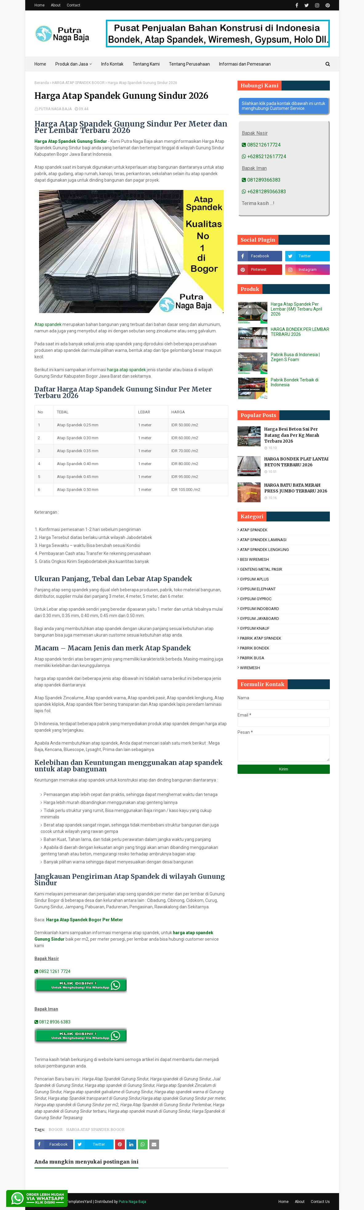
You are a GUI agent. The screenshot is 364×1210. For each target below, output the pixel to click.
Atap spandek (48, 324)
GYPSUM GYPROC (255, 599)
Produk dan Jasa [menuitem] (71, 64)
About (56, 5)
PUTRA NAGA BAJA (55, 109)
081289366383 (261, 180)
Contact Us (320, 1202)
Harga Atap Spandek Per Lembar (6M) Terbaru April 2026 (296, 309)
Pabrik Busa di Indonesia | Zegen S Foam (295, 357)
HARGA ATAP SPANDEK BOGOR (78, 83)
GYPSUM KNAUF (255, 628)
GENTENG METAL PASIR (261, 569)
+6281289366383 (264, 192)
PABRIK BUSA (252, 658)
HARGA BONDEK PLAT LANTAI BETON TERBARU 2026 (296, 462)
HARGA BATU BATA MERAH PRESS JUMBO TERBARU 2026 (295, 488)
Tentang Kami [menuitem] (146, 64)
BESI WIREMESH (254, 559)
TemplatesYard (79, 1202)
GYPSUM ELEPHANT (258, 589)
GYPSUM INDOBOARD (259, 608)
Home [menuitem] (40, 64)
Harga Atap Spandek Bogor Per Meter (84, 919)
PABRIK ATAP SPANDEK (260, 638)
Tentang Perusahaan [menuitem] (189, 64)
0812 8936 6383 (52, 1021)
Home (39, 5)
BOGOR (55, 1129)
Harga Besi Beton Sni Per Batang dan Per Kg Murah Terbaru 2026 (291, 435)
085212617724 (261, 145)
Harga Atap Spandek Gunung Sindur (70, 141)
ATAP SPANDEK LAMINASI (263, 539)
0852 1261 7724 (52, 971)
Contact (73, 5)
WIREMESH (250, 667)
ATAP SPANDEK (253, 530)
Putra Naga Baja (132, 1202)
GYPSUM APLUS (254, 579)
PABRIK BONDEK (254, 648)
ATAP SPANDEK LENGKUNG (264, 549)
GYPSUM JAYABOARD (259, 618)
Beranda (41, 83)
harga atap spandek (126, 369)
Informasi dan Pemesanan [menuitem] (245, 64)
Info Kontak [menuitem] (112, 64)
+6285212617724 (264, 156)
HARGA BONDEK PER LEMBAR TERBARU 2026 (300, 332)
